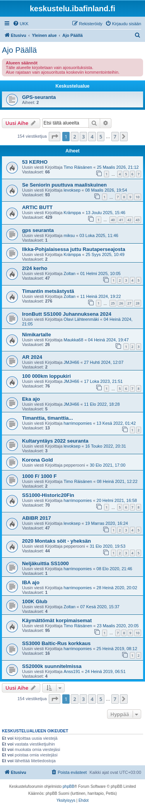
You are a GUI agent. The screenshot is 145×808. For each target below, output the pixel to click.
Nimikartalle (36, 334)
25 (113, 303)
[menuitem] (21, 23)
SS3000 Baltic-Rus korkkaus (56, 643)
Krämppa (72, 212)
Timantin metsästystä (48, 291)
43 (138, 219)
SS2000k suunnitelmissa (52, 666)
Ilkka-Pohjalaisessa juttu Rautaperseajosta (73, 249)
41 (121, 219)
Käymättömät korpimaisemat (57, 620)
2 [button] (74, 136)
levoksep (72, 190)
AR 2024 (32, 357)
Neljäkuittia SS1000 (45, 563)
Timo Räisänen (78, 167)
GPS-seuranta (39, 97)
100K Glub (34, 601)
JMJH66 (71, 362)
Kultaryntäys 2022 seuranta (55, 441)
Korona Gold (37, 460)
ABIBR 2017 (36, 518)
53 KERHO (35, 162)
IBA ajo (30, 582)
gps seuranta (38, 230)
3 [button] (83, 136)
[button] (54, 136)
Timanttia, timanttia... (47, 418)
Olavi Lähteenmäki (81, 319)
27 (129, 303)
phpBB (68, 786)
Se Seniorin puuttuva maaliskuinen (64, 185)
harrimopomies (78, 423)
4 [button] (91, 136)
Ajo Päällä (19, 50)
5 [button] (100, 136)
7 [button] (115, 136)
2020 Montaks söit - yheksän (56, 541)
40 (113, 219)
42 (129, 219)
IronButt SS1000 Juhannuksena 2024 (66, 314)
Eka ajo (31, 399)
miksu (69, 235)
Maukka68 (74, 339)
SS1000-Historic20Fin (48, 495)
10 (138, 196)
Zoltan (70, 273)
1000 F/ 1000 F (39, 476)
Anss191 (72, 671)
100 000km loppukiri (46, 376)
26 (121, 303)
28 (138, 303)
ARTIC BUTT (37, 207)
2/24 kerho (34, 268)
